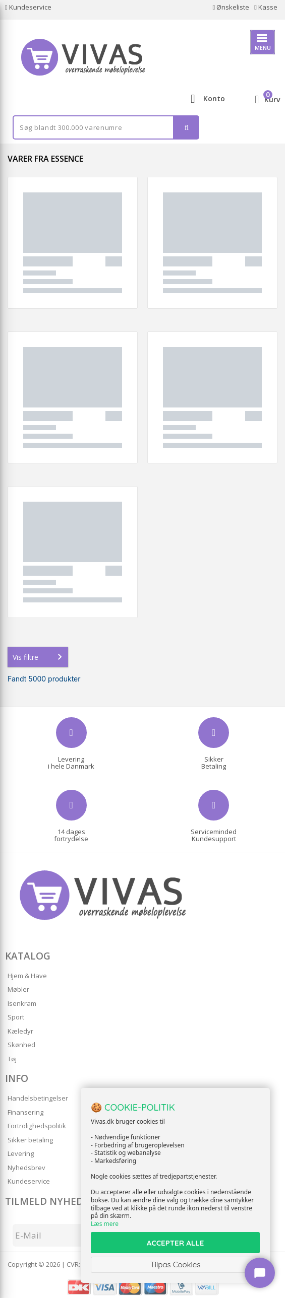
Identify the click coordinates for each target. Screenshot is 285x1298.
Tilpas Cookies (175, 1264)
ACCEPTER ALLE (175, 1243)
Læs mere (105, 1223)
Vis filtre (39, 657)
